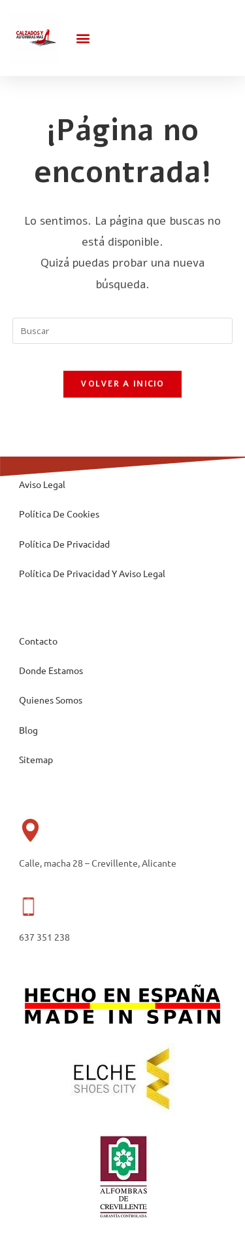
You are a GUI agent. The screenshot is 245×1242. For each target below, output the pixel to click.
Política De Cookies (59, 513)
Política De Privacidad (64, 544)
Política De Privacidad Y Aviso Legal (92, 573)
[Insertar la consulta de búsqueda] (122, 331)
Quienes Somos (50, 700)
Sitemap (36, 759)
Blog (28, 730)
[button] (83, 37)
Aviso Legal (42, 484)
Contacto (38, 641)
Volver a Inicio (122, 384)
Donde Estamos (51, 670)
